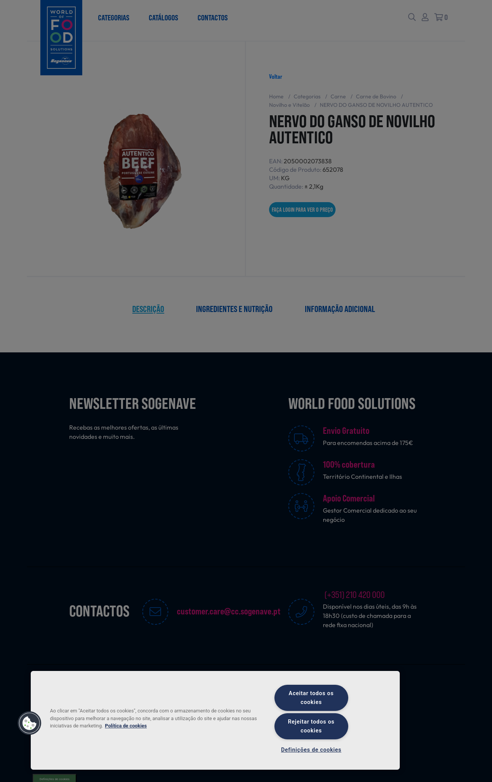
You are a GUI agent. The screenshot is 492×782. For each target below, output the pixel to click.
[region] (215, 720)
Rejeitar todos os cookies (311, 726)
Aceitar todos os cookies (311, 698)
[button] (29, 723)
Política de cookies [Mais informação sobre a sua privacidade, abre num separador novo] (126, 726)
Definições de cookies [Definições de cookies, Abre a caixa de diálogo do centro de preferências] (311, 750)
